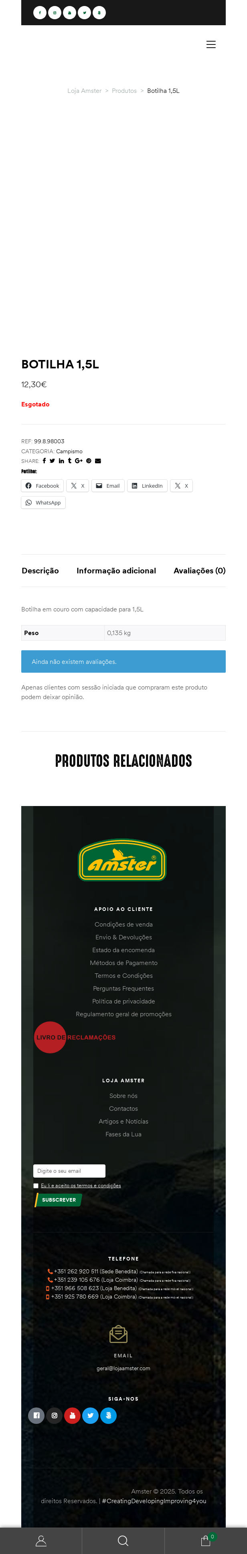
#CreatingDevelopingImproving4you (154, 1501)
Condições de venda (124, 924)
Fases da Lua (123, 1134)
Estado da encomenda (123, 950)
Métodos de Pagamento (124, 963)
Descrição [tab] (40, 570)
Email (123, 1356)
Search (123, 1541)
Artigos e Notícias (123, 1121)
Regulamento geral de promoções (124, 1014)
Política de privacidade (123, 1001)
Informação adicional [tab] (116, 570)
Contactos (123, 1108)
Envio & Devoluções (123, 937)
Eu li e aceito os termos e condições (81, 1185)
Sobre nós (123, 1096)
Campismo (69, 451)
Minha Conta (41, 1541)
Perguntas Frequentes (123, 988)
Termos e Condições (124, 975)
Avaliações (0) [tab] (200, 570)
